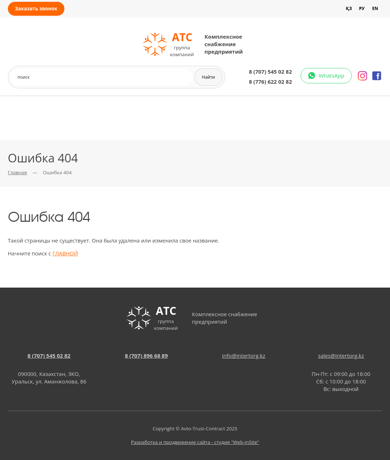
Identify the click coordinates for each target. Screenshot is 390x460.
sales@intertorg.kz (341, 355)
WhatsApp (332, 75)
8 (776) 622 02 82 (270, 81)
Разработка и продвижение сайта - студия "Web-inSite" (195, 442)
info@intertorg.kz (243, 355)
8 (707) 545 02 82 (270, 71)
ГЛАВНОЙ (65, 253)
